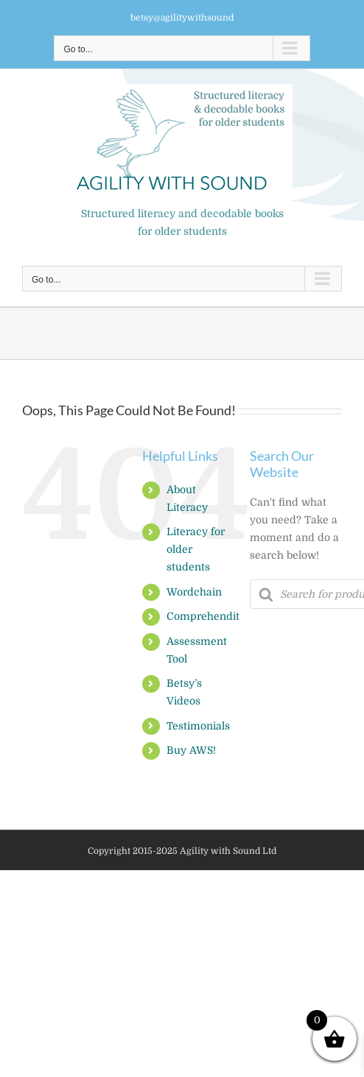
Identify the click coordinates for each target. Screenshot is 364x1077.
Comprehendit (203, 616)
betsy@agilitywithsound (182, 18)
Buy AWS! (191, 750)
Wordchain (194, 592)
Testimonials (198, 726)
